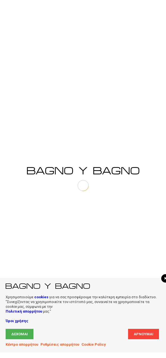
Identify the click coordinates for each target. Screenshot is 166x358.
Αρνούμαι (143, 334)
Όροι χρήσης (17, 321)
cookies (41, 297)
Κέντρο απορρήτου (22, 344)
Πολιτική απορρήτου (24, 311)
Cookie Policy (93, 344)
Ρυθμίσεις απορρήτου (59, 344)
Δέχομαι (19, 334)
